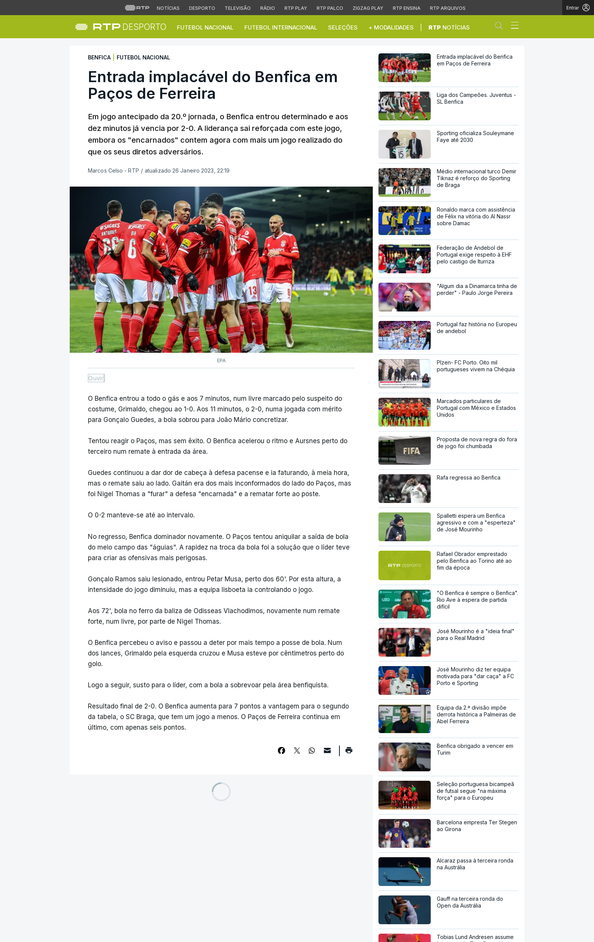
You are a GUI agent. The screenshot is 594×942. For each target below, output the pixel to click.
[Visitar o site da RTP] (137, 7)
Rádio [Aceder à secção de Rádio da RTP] (267, 8)
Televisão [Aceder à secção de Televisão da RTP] (238, 8)
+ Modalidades (391, 27)
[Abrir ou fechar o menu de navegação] (512, 26)
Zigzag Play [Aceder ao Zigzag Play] (368, 8)
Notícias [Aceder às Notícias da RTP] (168, 8)
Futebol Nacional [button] (205, 27)
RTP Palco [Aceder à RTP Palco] (330, 8)
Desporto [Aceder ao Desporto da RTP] (202, 8)
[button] (500, 27)
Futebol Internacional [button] (280, 27)
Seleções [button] (343, 27)
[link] (129, 27)
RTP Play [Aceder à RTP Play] (295, 8)
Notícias (449, 27)
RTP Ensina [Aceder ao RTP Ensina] (406, 8)
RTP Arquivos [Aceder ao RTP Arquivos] (448, 8)
